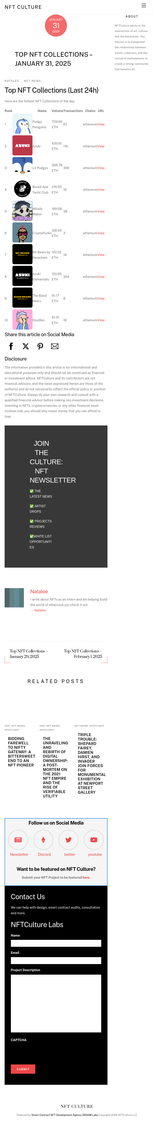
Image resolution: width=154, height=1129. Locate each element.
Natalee (12, 80)
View (101, 124)
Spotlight (12, 729)
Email (15, 953)
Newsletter (19, 854)
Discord (44, 854)
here (86, 877)
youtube (95, 854)
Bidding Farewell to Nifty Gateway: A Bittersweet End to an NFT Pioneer (21, 751)
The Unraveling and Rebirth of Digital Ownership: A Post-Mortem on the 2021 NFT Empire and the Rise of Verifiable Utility (55, 767)
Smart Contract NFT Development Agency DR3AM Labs (64, 1115)
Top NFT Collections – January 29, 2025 (29, 654)
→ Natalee (38, 610)
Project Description (25, 970)
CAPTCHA (18, 1040)
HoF (7, 725)
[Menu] (144, 5)
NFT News (32, 80)
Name (15, 935)
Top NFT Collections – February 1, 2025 (83, 654)
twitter (69, 854)
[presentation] (41, 1052)
